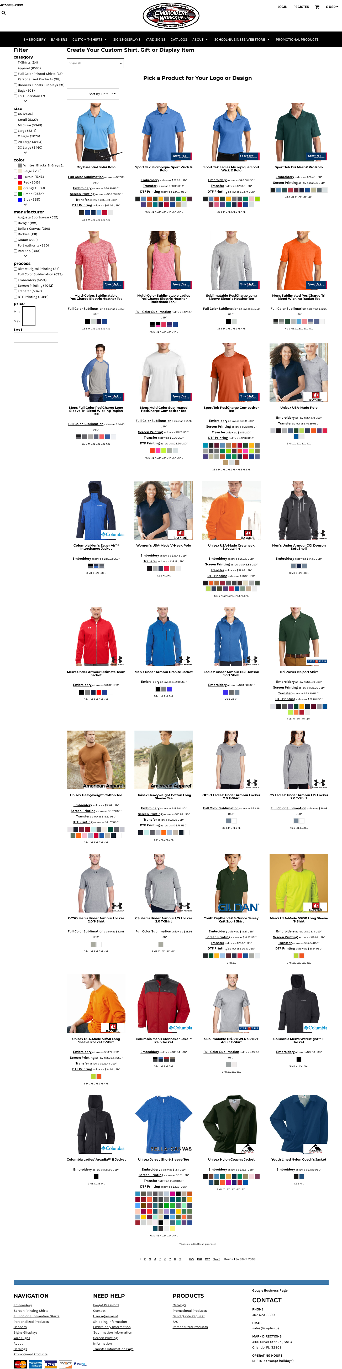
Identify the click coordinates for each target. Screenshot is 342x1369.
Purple (28, 177)
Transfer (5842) (30, 291)
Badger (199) (28, 223)
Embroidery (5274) (32, 280)
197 (207, 1259)
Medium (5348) (30, 125)
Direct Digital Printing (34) (39, 269)
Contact (99, 1311)
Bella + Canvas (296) (34, 228)
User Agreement (105, 1316)
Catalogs (20, 1349)
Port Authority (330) (33, 245)
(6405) (43, 165)
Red (26, 182)
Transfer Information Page (113, 1349)
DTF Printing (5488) (33, 297)
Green (28, 194)
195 (191, 1259)
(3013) (29, 182)
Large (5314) (27, 131)
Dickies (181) (27, 234)
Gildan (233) (28, 240)
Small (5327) (28, 120)
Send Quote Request (189, 1316)
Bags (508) (26, 90)
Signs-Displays (26, 1332)
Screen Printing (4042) (36, 285)
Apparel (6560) (29, 68)
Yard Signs (22, 1338)
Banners (20, 1327)
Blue (26, 199)
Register (301, 7)
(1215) (29, 171)
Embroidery (82, 188)
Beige (27, 171)
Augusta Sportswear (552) (38, 217)
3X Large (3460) (30, 147)
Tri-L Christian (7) (31, 96)
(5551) (29, 199)
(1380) (31, 188)
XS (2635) (25, 114)
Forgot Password (106, 1305)
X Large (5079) (29, 136)
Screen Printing (82, 194)
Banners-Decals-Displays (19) (41, 85)
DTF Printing (82, 205)
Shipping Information (110, 1322)
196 (199, 1259)
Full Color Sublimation (86, 177)
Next (216, 1259)
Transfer (82, 200)
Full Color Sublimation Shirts (37, 1316)
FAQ (175, 1322)
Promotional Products (31, 1354)
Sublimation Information (112, 1332)
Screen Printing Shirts (31, 1311)
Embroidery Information (112, 1327)
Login (282, 7)
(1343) (31, 177)
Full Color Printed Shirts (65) (40, 74)
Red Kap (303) (29, 251)
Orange (28, 188)
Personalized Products (31, 1322)
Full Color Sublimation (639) (40, 274)
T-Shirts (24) (28, 62)
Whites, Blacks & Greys (41, 165)
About (18, 1343)
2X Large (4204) (30, 142)
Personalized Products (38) (39, 79)
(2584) (31, 194)
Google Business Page (270, 1290)
